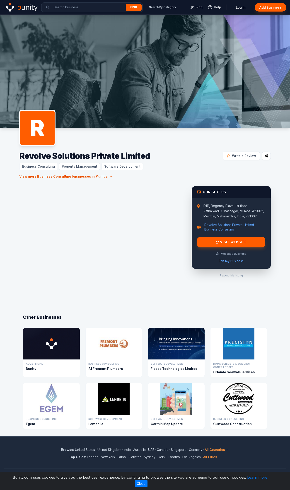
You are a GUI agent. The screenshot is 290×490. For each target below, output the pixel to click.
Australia (139, 450)
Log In (241, 7)
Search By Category (162, 7)
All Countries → (217, 450)
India (127, 450)
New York (108, 457)
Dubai (122, 457)
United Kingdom (109, 450)
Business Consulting (38, 166)
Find (133, 7)
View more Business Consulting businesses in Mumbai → (65, 176)
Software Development (122, 166)
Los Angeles (191, 457)
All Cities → (212, 457)
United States (85, 450)
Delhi (161, 457)
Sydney (149, 457)
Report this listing (231, 275)
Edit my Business (231, 261)
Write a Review (241, 156)
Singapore (178, 450)
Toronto (174, 457)
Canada (162, 450)
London (92, 457)
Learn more (257, 477)
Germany (195, 450)
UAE (151, 450)
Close (141, 483)
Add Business (270, 7)
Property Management (79, 166)
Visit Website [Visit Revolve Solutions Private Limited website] (231, 242)
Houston (135, 457)
